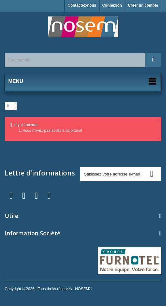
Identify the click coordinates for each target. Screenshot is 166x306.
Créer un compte (143, 5)
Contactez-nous (82, 5)
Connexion (112, 5)
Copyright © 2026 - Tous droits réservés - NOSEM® (48, 289)
